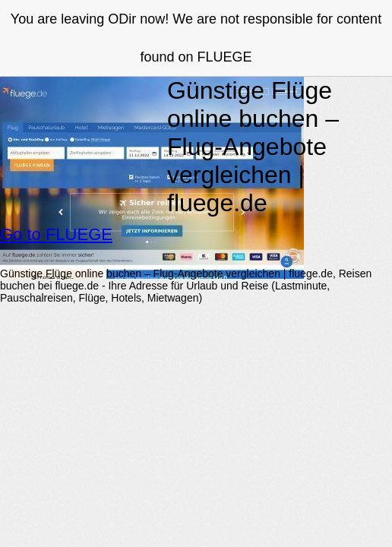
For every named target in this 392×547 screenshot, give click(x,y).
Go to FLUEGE (56, 234)
